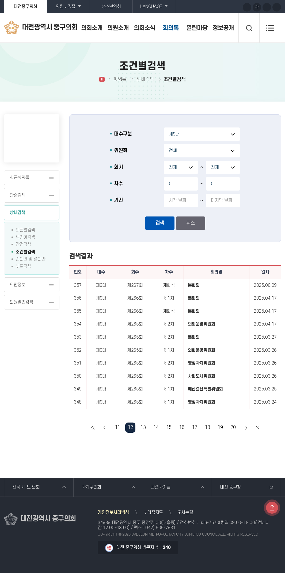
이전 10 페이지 (105, 428)
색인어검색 (25, 237)
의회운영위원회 (201, 324)
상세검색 (17, 212)
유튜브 (216, 7)
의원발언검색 (21, 302)
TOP (272, 508)
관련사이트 (160, 487)
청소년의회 (111, 6)
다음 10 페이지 (246, 428)
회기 (118, 167)
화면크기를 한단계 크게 (247, 7)
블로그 (226, 7)
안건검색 (23, 244)
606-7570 (209, 522)
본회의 (194, 285)
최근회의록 (19, 177)
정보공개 (223, 28)
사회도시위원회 (201, 376)
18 (207, 427)
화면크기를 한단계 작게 (267, 7)
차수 (118, 184)
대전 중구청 (230, 487)
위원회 (120, 150)
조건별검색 (25, 252)
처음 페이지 (93, 428)
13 (143, 427)
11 (117, 427)
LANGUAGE (151, 6)
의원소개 (118, 28)
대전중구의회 (25, 6)
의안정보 (17, 284)
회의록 (171, 28)
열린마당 (197, 28)
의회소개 (91, 28)
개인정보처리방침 (113, 512)
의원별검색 (25, 230)
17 (194, 427)
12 (130, 427)
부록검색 (23, 266)
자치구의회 (91, 487)
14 (155, 427)
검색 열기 (249, 28)
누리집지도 (153, 512)
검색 (159, 223)
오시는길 (185, 512)
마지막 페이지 (257, 428)
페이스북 (236, 7)
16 (181, 427)
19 (220, 427)
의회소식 (144, 28)
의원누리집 (65, 6)
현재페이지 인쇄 (276, 7)
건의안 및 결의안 (30, 259)
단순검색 (17, 195)
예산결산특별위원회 (205, 389)
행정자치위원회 (201, 363)
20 (232, 427)
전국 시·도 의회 (26, 487)
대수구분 (123, 134)
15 (168, 427)
